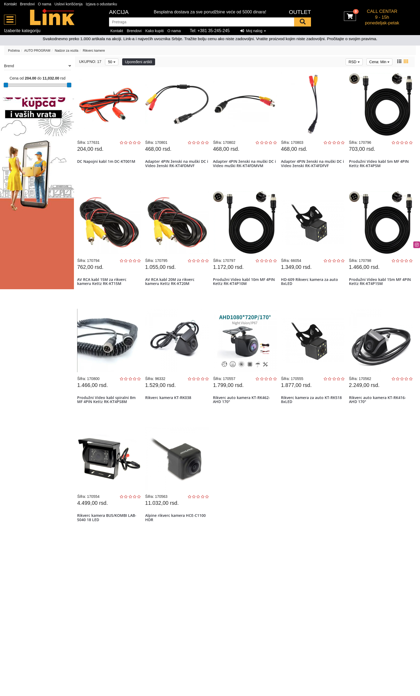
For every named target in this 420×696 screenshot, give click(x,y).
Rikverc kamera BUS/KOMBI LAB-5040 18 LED (108, 533)
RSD (353, 62)
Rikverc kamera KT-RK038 (169, 409)
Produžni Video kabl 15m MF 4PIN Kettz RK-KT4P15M (376, 288)
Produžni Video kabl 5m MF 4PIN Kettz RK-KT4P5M (380, 165)
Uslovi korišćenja (68, 4)
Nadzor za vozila (66, 50)
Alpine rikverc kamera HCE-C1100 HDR (176, 533)
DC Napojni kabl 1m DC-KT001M (107, 163)
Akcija (119, 12)
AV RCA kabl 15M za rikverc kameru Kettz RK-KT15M (103, 288)
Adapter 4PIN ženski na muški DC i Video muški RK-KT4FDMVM (244, 165)
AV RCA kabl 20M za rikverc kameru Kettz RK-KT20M (171, 288)
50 (111, 62)
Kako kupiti (154, 31)
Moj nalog (253, 31)
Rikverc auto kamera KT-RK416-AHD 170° (378, 411)
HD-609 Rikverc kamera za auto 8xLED (310, 288)
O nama (44, 4)
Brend (37, 66)
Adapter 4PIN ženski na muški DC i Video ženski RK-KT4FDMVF (176, 165)
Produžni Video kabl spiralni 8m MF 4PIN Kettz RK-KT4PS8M (107, 411)
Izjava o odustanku (101, 4)
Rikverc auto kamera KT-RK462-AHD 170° (242, 411)
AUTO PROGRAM (37, 50)
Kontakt (10, 4)
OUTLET (300, 12)
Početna (14, 50)
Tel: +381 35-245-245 (210, 30)
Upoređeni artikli (138, 62)
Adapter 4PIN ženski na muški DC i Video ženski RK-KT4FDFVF (312, 165)
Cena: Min (379, 62)
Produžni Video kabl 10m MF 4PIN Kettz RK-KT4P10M (240, 288)
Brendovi (27, 4)
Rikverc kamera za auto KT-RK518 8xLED (312, 411)
